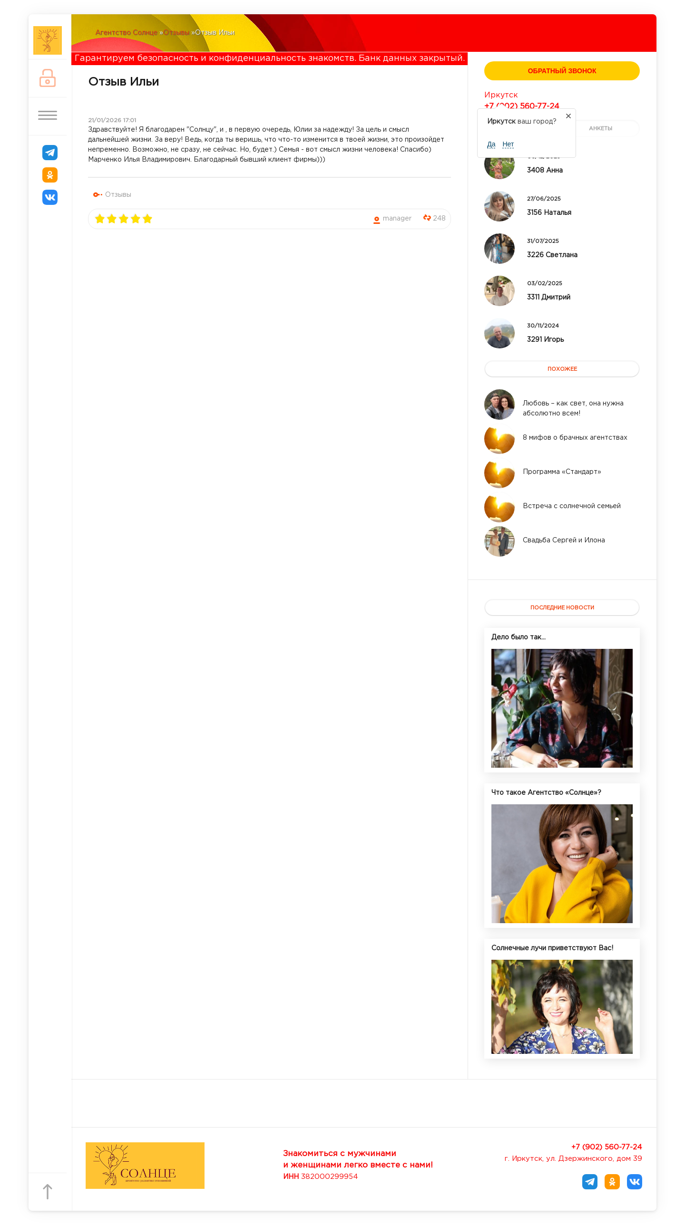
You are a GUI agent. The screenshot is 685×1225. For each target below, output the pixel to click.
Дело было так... (518, 637)
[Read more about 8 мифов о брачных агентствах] (499, 439)
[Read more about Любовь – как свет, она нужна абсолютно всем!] (499, 404)
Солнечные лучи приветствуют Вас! (552, 948)
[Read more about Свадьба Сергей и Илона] (499, 541)
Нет (508, 144)
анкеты (600, 128)
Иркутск (501, 95)
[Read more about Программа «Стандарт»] (499, 473)
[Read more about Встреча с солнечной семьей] (499, 507)
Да (491, 144)
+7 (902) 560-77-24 (521, 106)
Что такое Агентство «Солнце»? (546, 793)
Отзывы (118, 195)
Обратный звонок (562, 71)
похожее (562, 369)
